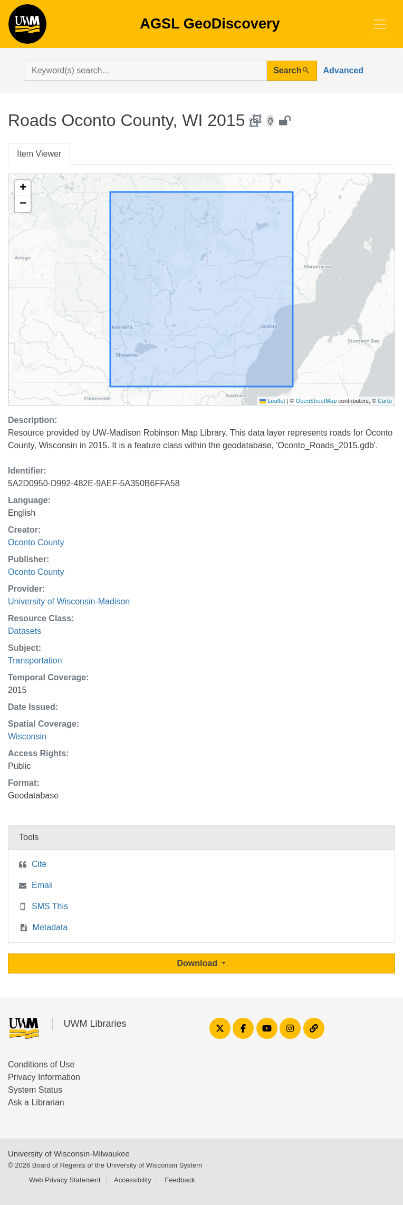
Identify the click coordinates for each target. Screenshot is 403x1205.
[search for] (146, 71)
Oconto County (36, 542)
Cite (39, 864)
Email (42, 885)
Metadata (50, 927)
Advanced (343, 70)
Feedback (180, 1180)
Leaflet (272, 401)
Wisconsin (27, 736)
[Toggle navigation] (380, 24)
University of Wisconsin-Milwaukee (69, 1153)
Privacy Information (44, 1077)
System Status (35, 1089)
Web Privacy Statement (65, 1180)
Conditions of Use (41, 1064)
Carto (385, 401)
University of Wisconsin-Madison (69, 601)
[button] (23, 188)
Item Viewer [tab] (39, 153)
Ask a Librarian (36, 1102)
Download (198, 963)
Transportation (35, 660)
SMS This (50, 906)
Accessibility (132, 1180)
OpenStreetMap (316, 401)
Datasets (24, 630)
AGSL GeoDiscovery (27, 27)
